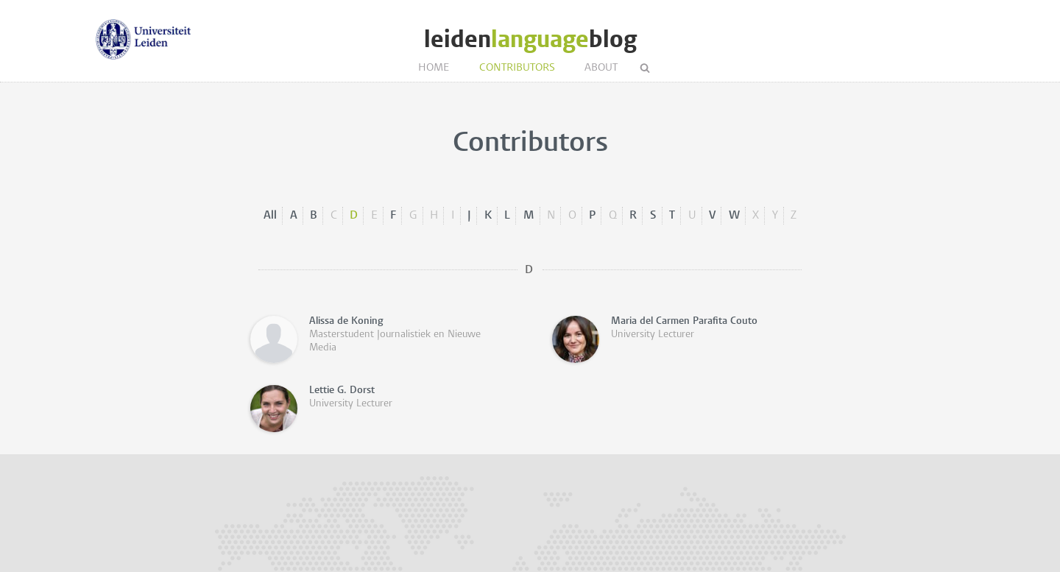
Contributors (517, 68)
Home (434, 68)
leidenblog (530, 39)
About (601, 68)
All (270, 216)
